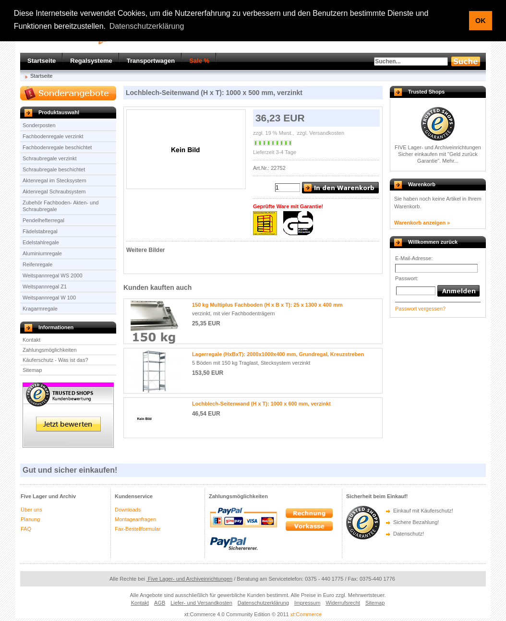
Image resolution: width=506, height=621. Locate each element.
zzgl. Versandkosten (320, 133)
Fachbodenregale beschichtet (57, 147)
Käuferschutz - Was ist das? (55, 360)
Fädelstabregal (40, 231)
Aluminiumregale (42, 253)
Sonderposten (39, 125)
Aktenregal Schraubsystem (54, 191)
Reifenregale (37, 264)
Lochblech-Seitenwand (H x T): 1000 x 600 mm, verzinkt (261, 403)
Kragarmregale (40, 308)
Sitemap (32, 370)
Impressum (307, 603)
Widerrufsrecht (342, 603)
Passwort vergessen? (420, 308)
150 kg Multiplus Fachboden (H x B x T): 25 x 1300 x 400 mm (267, 305)
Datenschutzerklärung (263, 603)
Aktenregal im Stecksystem (54, 180)
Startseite (41, 60)
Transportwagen (151, 60)
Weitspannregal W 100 (49, 297)
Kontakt (31, 340)
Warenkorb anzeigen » (422, 223)
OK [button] (480, 20)
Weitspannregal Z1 (45, 286)
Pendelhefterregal (43, 220)
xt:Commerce (306, 614)
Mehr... (450, 161)
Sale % (199, 60)
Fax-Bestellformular (137, 529)
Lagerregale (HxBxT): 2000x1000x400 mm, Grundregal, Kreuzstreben (278, 354)
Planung (30, 519)
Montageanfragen (135, 519)
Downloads (128, 510)
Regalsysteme (91, 60)
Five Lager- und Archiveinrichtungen (189, 579)
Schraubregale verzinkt (50, 158)
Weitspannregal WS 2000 (53, 275)
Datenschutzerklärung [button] (146, 26)
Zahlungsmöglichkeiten (50, 350)
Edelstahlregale (41, 242)
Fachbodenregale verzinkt (53, 136)
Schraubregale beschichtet (54, 169)
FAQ (26, 529)
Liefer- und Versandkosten (201, 603)
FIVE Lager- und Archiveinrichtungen (438, 147)
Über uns (31, 510)
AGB (159, 603)
